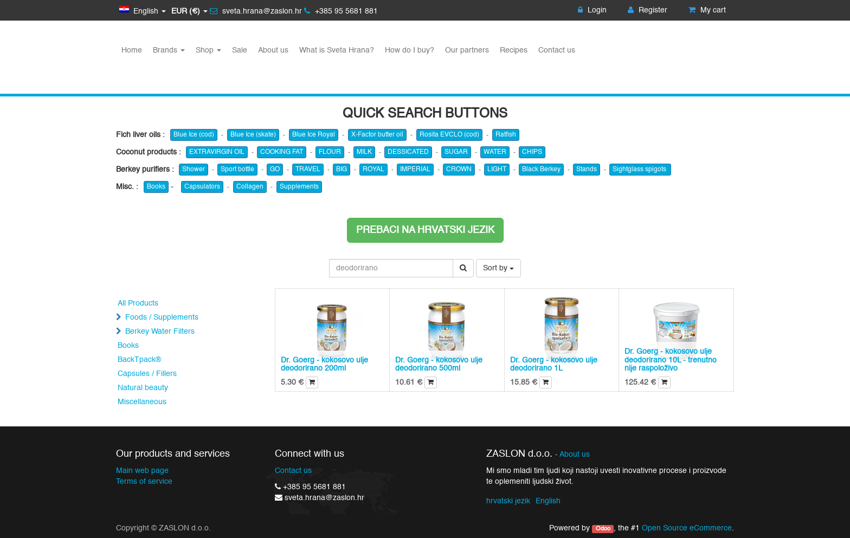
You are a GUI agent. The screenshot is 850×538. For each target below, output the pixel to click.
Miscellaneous (142, 402)
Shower (193, 169)
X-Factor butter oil (377, 135)
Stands (586, 169)
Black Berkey (541, 169)
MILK (364, 152)
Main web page (142, 471)
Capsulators (202, 187)
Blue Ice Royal (313, 135)
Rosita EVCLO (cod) (449, 135)
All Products (138, 303)
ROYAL (373, 169)
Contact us (293, 471)
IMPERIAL (415, 169)
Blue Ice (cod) (193, 135)
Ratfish (505, 135)
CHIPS (532, 152)
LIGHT (496, 169)
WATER (495, 152)
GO (275, 169)
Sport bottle (237, 169)
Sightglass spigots (640, 169)
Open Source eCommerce (687, 528)
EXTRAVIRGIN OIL (216, 152)
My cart (707, 10)
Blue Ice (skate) (253, 135)
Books (156, 187)
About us (574, 454)
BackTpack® (139, 360)
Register (647, 10)
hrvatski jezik (508, 501)
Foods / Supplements (161, 317)
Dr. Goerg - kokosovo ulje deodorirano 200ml (324, 364)
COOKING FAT (281, 152)
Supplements (299, 187)
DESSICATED (408, 152)
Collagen (249, 187)
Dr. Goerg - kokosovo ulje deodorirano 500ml (438, 364)
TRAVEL (307, 169)
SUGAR (456, 152)
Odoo (603, 528)
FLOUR (330, 152)
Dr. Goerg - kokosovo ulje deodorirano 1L (553, 364)
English (548, 501)
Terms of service (144, 481)
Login (592, 10)
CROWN (459, 169)
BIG (341, 169)
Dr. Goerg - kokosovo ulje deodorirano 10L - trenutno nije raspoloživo (670, 360)
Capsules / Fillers (147, 374)
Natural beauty (143, 388)
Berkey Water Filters (160, 331)
